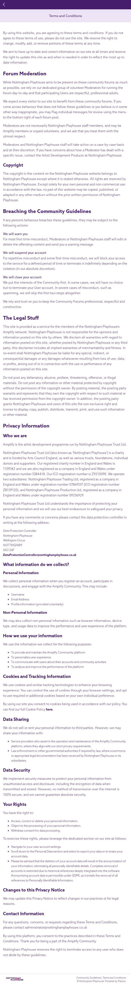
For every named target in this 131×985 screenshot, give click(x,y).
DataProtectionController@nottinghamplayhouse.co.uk (39, 555)
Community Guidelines (64, 211)
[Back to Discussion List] (4, 4)
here (49, 709)
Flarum (121, 981)
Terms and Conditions (65, 16)
